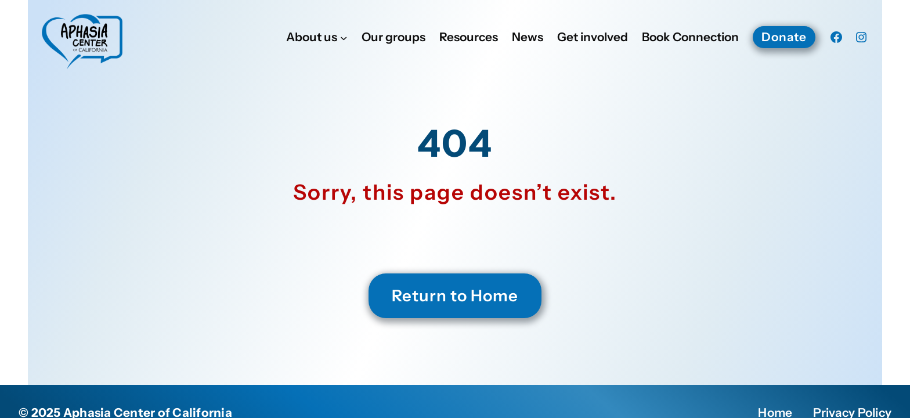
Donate (784, 37)
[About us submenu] (343, 37)
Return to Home (455, 295)
